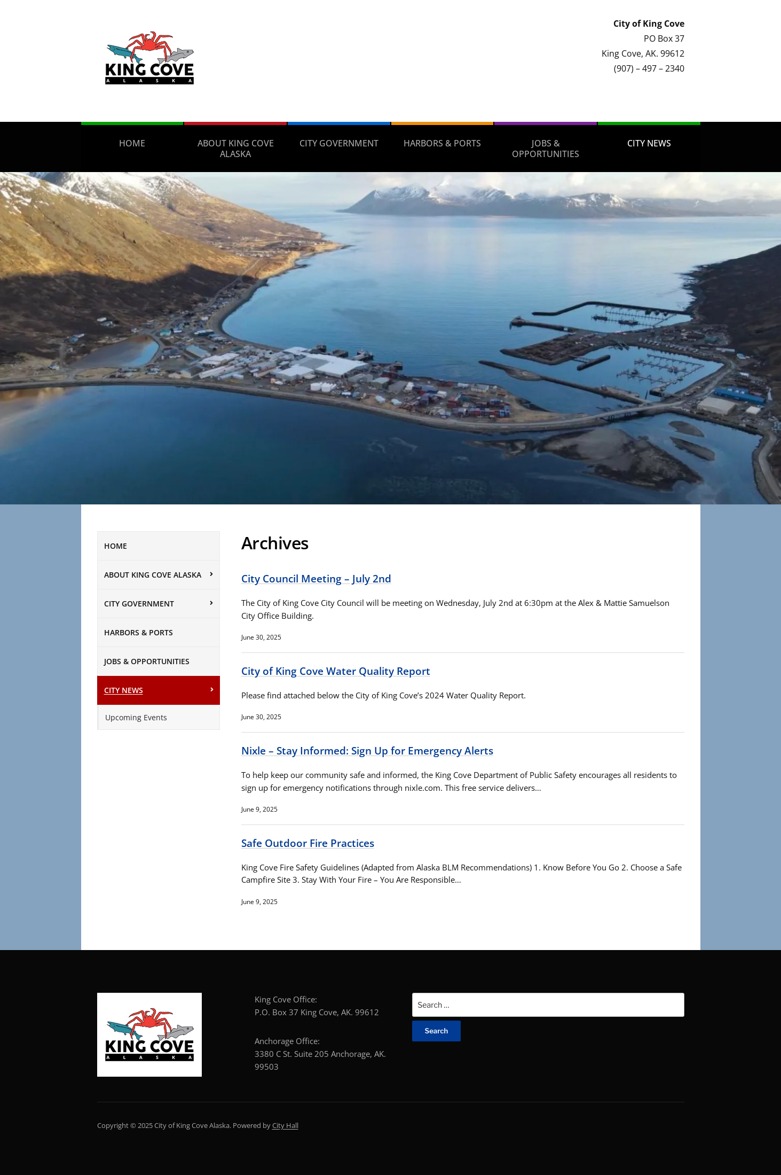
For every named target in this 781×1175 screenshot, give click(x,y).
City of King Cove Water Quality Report (335, 671)
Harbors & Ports (442, 143)
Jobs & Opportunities (545, 148)
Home (132, 143)
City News (649, 143)
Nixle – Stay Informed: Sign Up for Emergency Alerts (367, 750)
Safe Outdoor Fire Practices (307, 843)
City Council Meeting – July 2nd (316, 578)
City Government (338, 143)
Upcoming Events (136, 717)
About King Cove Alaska (236, 148)
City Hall (285, 1125)
